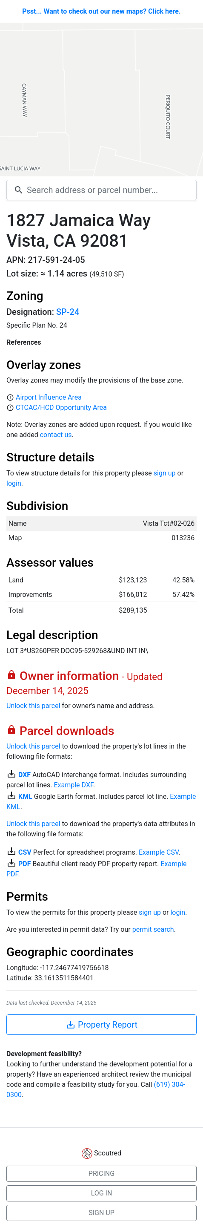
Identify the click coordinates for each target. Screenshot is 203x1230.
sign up (165, 473)
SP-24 (67, 312)
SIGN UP (101, 1213)
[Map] (101, 99)
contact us (56, 435)
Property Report (101, 1025)
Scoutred (107, 1153)
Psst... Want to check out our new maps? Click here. (101, 11)
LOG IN (101, 1193)
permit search (153, 929)
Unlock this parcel (33, 706)
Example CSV (158, 852)
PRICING (101, 1174)
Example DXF (73, 785)
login (13, 483)
